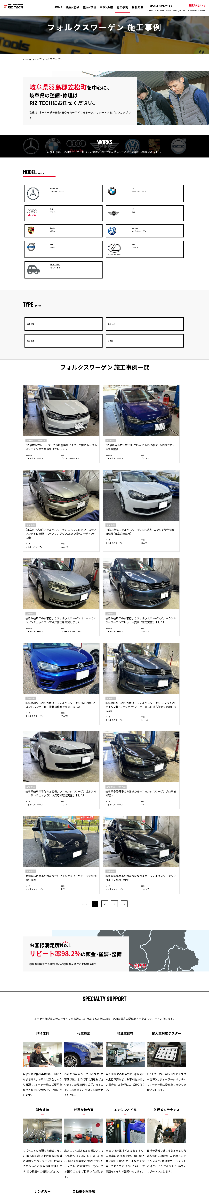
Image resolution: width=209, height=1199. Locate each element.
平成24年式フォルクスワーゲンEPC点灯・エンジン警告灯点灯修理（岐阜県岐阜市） (166, 352)
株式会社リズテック (98, 1196)
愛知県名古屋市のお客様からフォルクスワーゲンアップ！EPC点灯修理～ (124, 500)
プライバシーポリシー (167, 1129)
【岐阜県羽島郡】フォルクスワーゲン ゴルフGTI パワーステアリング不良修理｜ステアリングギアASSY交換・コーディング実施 (125, 356)
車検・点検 (103, 7)
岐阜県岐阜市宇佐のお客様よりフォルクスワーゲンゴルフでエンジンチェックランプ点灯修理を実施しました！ (41, 503)
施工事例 (119, 7)
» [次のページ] (124, 538)
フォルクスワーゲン (33, 370)
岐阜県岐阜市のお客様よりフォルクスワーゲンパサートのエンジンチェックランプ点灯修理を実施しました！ (41, 427)
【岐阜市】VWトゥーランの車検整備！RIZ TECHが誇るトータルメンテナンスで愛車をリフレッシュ (41, 354)
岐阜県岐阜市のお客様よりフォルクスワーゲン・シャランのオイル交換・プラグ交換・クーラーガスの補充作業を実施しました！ (166, 429)
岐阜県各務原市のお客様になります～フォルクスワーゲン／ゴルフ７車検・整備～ (166, 500)
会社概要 (134, 7)
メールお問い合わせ (144, 1032)
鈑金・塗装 (70, 7)
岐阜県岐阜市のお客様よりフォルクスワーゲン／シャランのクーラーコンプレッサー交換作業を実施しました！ (82, 429)
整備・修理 (87, 7)
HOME (55, 7)
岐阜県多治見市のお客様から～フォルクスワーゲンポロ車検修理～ (82, 500)
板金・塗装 (49, 1129)
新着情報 (142, 1129)
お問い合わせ (194, 7)
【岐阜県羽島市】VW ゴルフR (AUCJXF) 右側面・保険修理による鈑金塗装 (83, 352)
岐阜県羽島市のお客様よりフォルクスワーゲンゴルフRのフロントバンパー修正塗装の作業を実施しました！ (125, 427)
